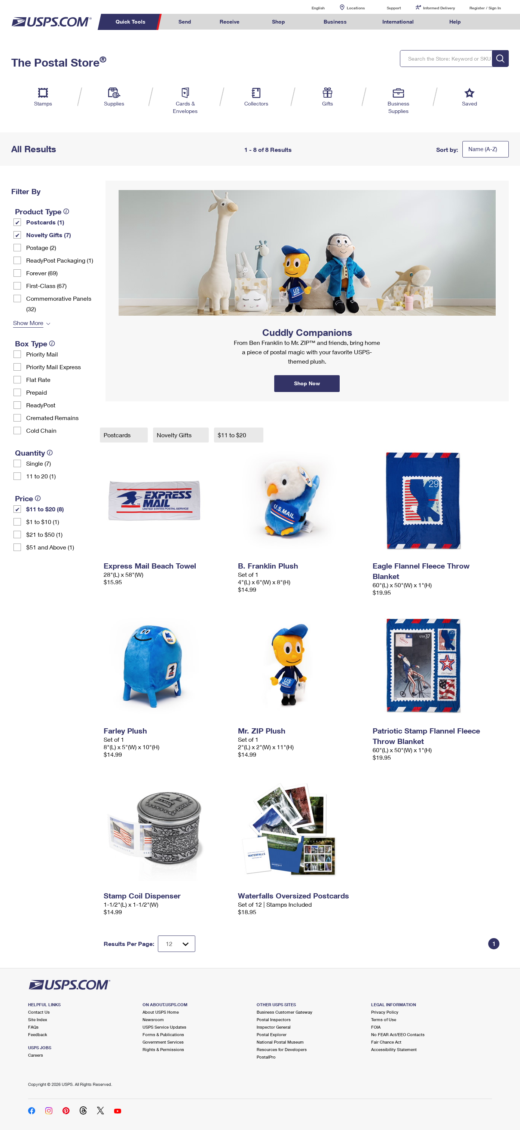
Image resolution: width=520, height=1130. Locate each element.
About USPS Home (161, 1012)
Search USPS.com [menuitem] (489, 22)
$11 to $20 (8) (45, 508)
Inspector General (274, 1027)
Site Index (37, 1019)
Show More (28, 322)
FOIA (375, 1027)
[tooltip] (66, 211)
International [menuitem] (398, 21)
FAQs (33, 1027)
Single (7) (38, 463)
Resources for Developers (282, 1049)
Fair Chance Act (386, 1041)
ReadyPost (40, 404)
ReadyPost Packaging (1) (59, 260)
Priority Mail (42, 354)
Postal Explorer (272, 1034)
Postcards (118, 434)
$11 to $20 (233, 434)
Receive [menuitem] (229, 21)
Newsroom (153, 1019)
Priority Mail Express (53, 366)
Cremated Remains (52, 417)
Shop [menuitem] (278, 21)
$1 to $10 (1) (42, 521)
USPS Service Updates (164, 1027)
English (310, 7)
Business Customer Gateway (284, 1012)
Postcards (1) (45, 222)
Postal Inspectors (274, 1019)
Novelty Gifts (175, 434)
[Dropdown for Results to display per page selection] (176, 943)
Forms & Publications (163, 1034)
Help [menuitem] (455, 21)
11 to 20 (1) (41, 476)
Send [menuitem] (184, 21)
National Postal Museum (280, 1041)
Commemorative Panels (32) (58, 303)
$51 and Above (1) (50, 547)
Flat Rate (38, 379)
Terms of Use (383, 1019)
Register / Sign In (485, 8)
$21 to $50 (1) (44, 534)
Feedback (37, 1034)
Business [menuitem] (335, 21)
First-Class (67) (46, 285)
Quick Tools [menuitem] (131, 21)
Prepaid (36, 392)
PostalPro (266, 1056)
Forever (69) (42, 272)
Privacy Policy (384, 1012)
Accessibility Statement (394, 1049)
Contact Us (39, 1012)
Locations (356, 8)
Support (394, 8)
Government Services (163, 1041)
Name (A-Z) (482, 149)
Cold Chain (41, 430)
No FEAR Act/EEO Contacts (398, 1034)
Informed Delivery (439, 8)
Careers (35, 1055)
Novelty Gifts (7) (48, 234)
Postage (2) (41, 247)
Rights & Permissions (163, 1049)
